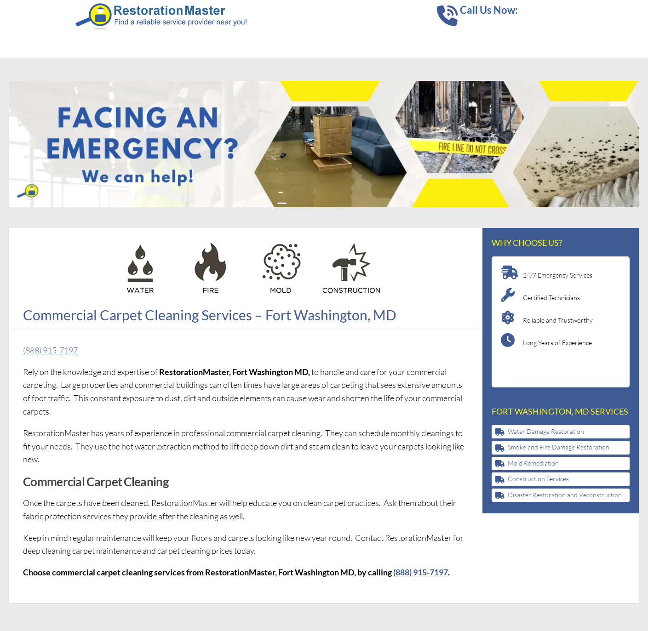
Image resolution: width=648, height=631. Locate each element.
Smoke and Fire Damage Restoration (558, 447)
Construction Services (538, 479)
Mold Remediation (533, 463)
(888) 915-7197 (50, 350)
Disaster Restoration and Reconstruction (565, 495)
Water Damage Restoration (546, 431)
